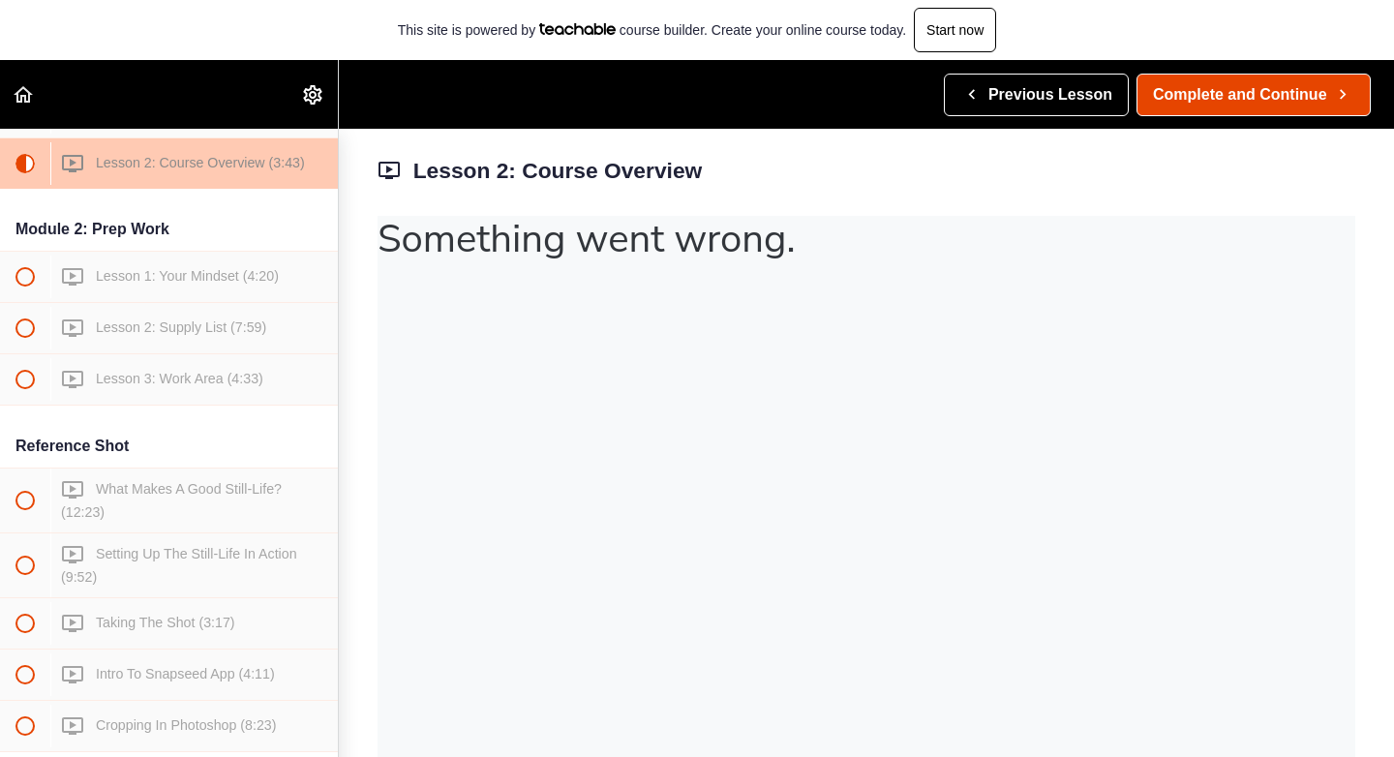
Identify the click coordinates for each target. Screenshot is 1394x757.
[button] (24, 94)
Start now (955, 30)
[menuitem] (313, 94)
